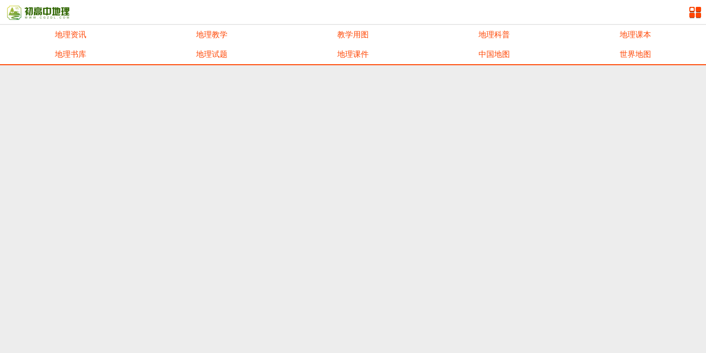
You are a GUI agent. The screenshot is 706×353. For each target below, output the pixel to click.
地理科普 (494, 34)
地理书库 (70, 54)
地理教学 (211, 34)
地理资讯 (70, 34)
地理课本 (635, 34)
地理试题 (211, 54)
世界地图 (635, 54)
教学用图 (353, 34)
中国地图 (494, 54)
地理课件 (353, 54)
